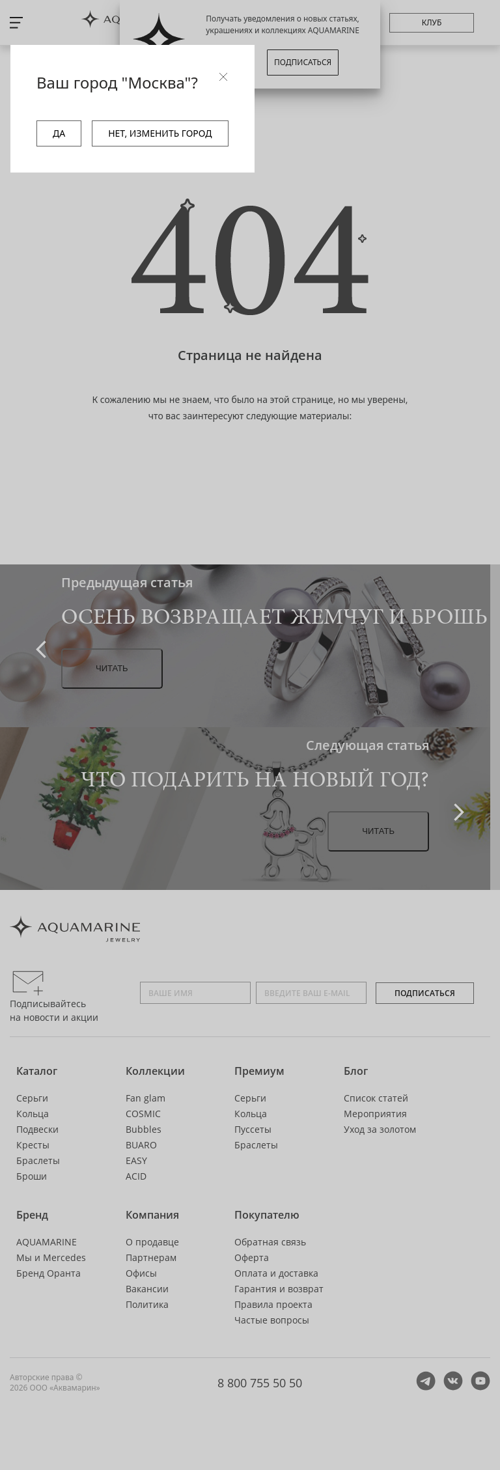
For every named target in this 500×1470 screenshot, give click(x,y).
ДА (59, 133)
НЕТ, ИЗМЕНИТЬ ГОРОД (160, 133)
